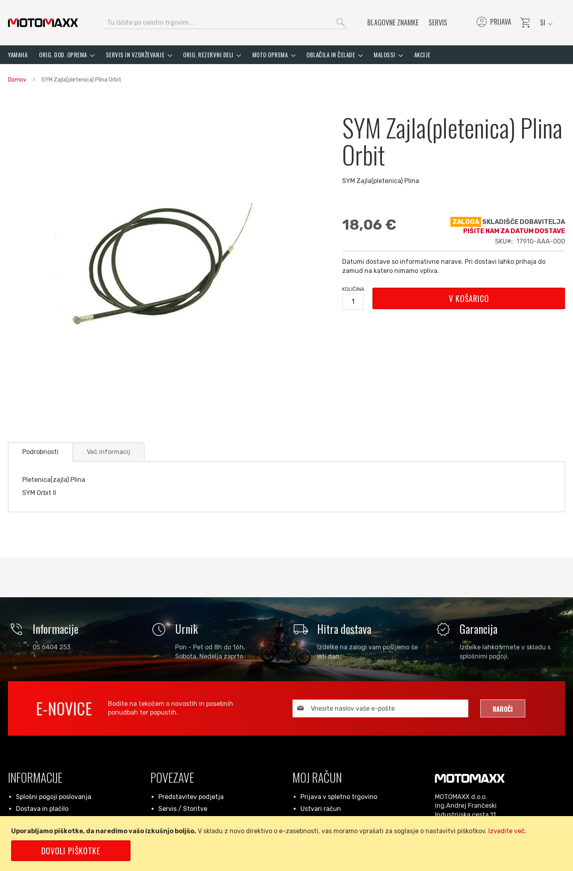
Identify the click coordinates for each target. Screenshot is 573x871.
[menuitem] (17, 54)
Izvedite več (506, 831)
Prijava (493, 22)
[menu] (286, 54)
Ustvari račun (320, 809)
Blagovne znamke (393, 22)
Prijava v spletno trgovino (338, 797)
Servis (438, 22)
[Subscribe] (502, 708)
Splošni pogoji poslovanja (53, 797)
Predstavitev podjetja (191, 797)
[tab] (40, 452)
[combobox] (225, 22)
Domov (17, 79)
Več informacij (108, 452)
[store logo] (43, 22)
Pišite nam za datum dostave (514, 231)
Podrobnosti (40, 452)
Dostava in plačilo (42, 809)
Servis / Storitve (182, 809)
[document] (288, 843)
